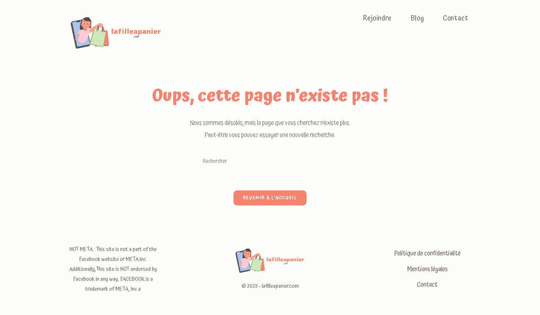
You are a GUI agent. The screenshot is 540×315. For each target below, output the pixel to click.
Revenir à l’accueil (270, 198)
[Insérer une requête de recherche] (270, 161)
